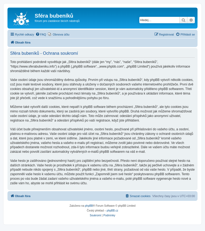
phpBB (89, 205)
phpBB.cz (112, 210)
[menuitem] (41, 34)
